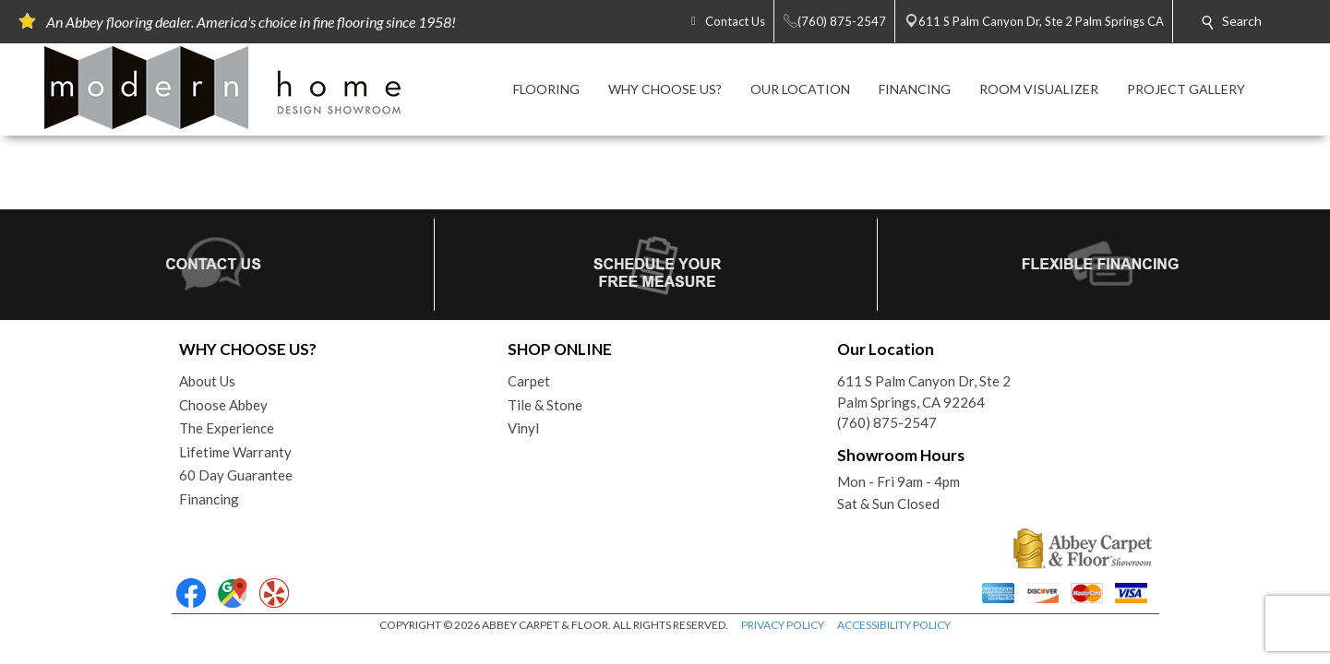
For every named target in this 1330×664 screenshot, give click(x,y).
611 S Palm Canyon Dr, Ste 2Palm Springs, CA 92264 (924, 391)
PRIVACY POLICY (782, 625)
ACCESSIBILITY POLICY (894, 625)
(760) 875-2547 (887, 422)
